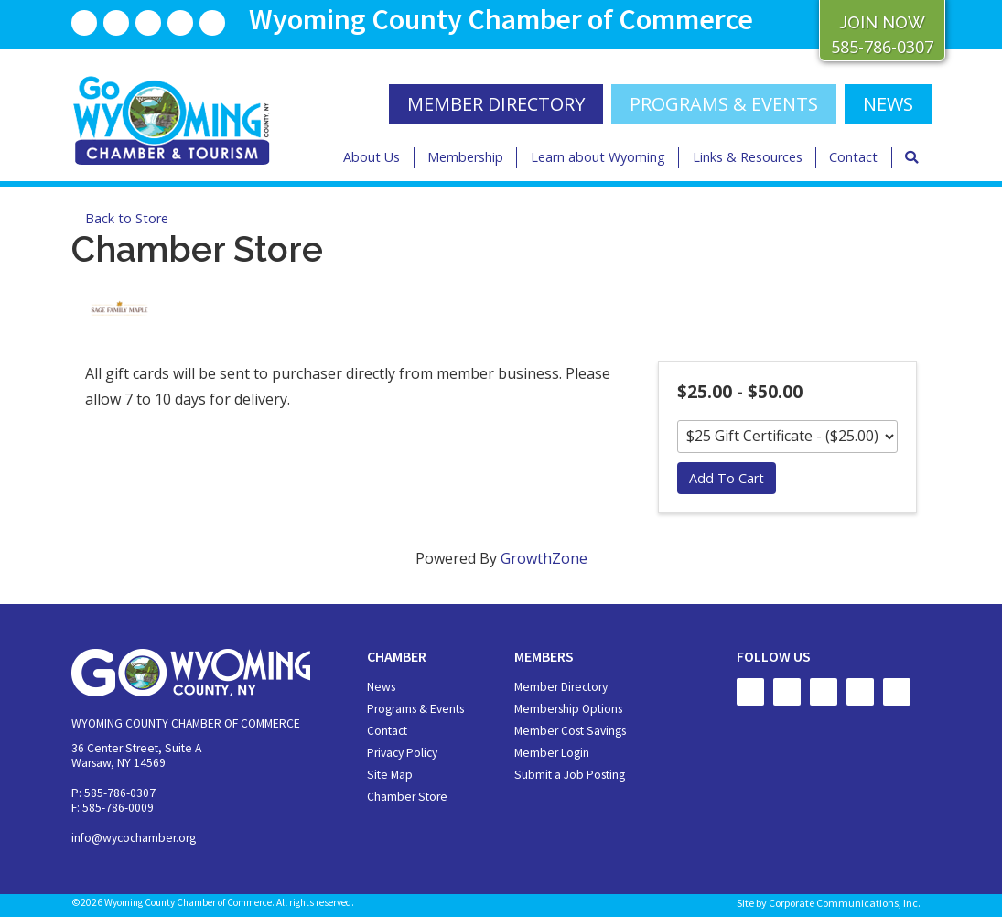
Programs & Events (724, 104)
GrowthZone (544, 558)
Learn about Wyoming (598, 157)
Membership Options (568, 709)
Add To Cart (726, 478)
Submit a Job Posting (569, 774)
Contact (853, 157)
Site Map (390, 774)
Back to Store (126, 218)
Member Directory (561, 687)
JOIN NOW (882, 22)
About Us (371, 157)
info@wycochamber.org (133, 838)
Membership (465, 157)
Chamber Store (407, 796)
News (381, 687)
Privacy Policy (402, 753)
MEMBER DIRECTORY (496, 104)
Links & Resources (748, 157)
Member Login (551, 753)
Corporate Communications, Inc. (845, 903)
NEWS (888, 104)
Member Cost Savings (570, 731)
